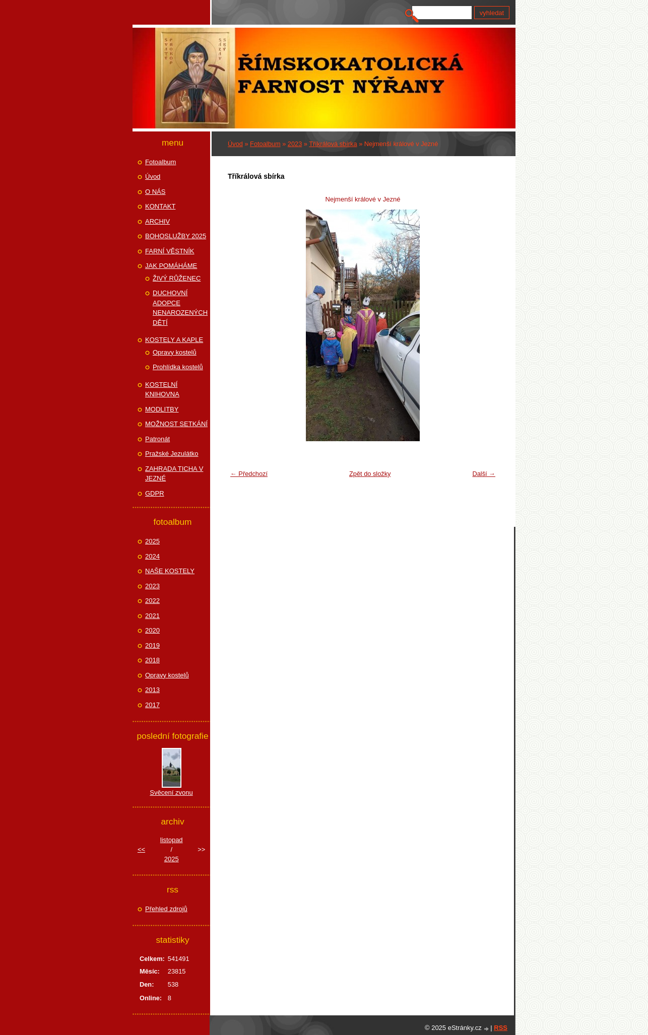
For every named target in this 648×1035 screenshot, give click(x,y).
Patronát (157, 439)
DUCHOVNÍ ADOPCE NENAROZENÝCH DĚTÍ (180, 307)
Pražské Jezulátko (172, 453)
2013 (152, 690)
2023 (295, 144)
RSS (500, 1027)
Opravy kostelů (175, 352)
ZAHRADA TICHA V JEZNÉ (174, 473)
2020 (152, 630)
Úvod (235, 144)
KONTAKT (160, 206)
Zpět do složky (370, 473)
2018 (152, 660)
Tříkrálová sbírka (333, 144)
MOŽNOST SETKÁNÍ (176, 424)
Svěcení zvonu (171, 792)
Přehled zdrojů (166, 909)
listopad (171, 840)
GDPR (154, 493)
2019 (152, 645)
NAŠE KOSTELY (170, 571)
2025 (152, 541)
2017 (152, 705)
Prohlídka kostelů (178, 367)
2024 (152, 556)
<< (141, 849)
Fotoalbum (265, 144)
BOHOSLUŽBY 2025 (175, 236)
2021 (152, 615)
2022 (152, 600)
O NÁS (155, 191)
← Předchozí (249, 473)
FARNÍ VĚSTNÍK (170, 251)
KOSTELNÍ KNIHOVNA (162, 389)
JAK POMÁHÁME (171, 265)
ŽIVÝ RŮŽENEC (177, 278)
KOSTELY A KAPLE (174, 339)
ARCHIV (157, 221)
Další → (483, 473)
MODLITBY (161, 409)
